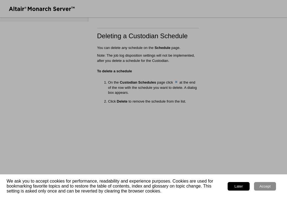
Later (238, 186)
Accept (265, 186)
